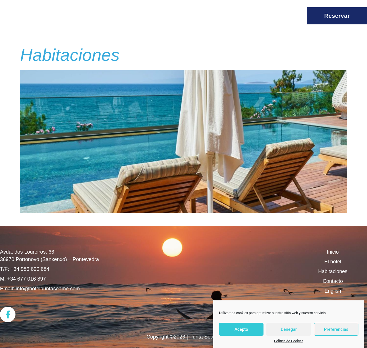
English (332, 291)
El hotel (332, 262)
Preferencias (336, 329)
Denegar (289, 329)
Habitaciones (70, 55)
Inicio (333, 252)
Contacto (333, 281)
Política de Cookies (288, 341)
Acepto (241, 329)
